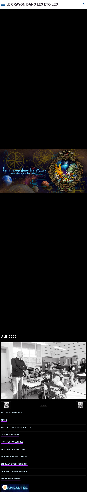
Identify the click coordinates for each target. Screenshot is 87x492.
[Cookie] (4, 487)
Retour (43, 405)
